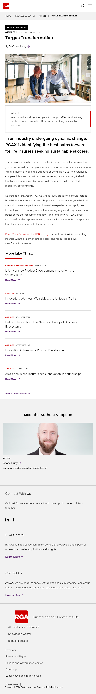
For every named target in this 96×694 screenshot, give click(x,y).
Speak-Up (11, 669)
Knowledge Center (25, 15)
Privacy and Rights (15, 656)
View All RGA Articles (16, 393)
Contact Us (12, 595)
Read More (13, 280)
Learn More (12, 556)
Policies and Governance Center (24, 663)
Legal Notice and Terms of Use (23, 675)
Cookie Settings (12, 684)
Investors (10, 650)
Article (42, 15)
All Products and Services (23, 627)
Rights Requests (18, 641)
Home (8, 15)
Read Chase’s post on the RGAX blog (26, 234)
